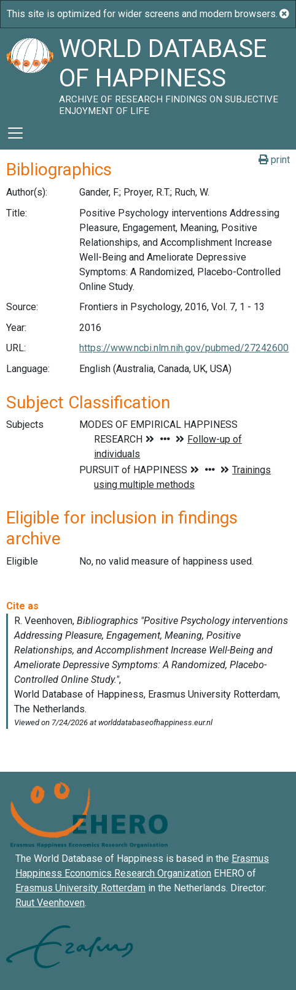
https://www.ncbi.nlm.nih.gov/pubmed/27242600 (184, 348)
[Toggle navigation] (15, 133)
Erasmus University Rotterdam (80, 888)
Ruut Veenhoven (50, 902)
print (274, 160)
